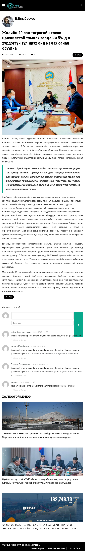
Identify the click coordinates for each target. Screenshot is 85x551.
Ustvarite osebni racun (21, 332)
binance (14, 382)
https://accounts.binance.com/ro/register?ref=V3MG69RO (52, 353)
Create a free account (21, 364)
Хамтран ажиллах (56, 548)
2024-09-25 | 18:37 (38, 346)
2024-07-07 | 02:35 (40, 332)
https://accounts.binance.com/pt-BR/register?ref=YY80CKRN (54, 371)
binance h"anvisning (20, 346)
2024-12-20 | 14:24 (40, 364)
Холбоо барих (74, 548)
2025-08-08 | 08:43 (27, 382)
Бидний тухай (38, 548)
